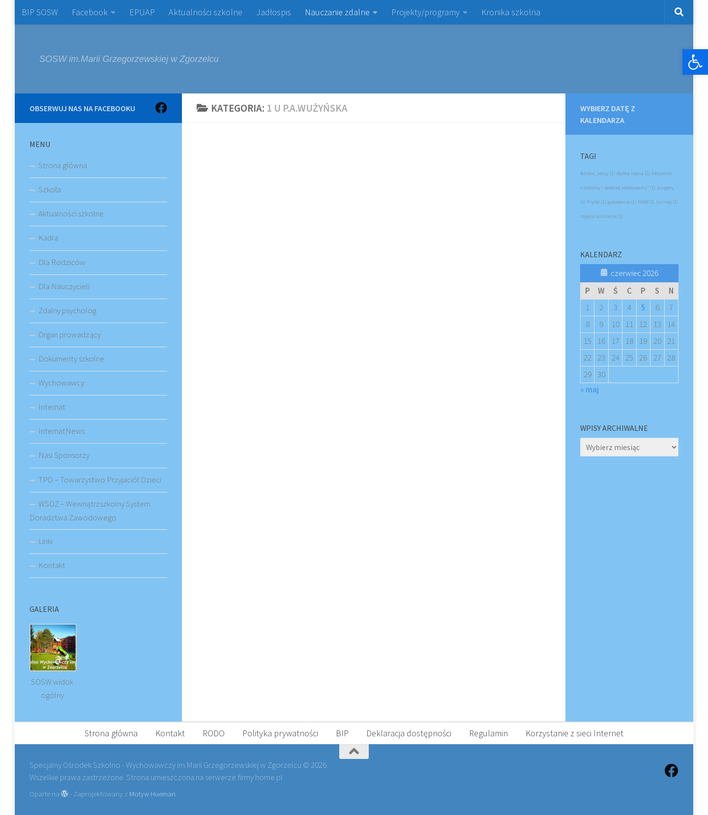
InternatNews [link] (61, 430)
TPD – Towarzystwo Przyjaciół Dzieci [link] (99, 479)
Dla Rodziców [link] (62, 262)
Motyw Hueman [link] (152, 793)
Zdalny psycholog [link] (67, 310)
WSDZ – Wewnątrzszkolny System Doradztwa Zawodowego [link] (90, 510)
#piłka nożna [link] (633, 173)
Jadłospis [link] (273, 12)
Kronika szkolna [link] (510, 12)
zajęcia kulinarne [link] (601, 216)
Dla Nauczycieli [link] (63, 286)
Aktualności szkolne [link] (205, 12)
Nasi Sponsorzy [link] (63, 455)
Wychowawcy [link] (61, 382)
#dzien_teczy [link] (597, 173)
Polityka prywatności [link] (280, 733)
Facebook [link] (90, 12)
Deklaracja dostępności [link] (408, 733)
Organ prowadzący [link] (69, 334)
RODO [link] (214, 733)
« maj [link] (589, 389)
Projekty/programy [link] (425, 12)
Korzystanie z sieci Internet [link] (574, 733)
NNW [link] (646, 202)
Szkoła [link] (49, 189)
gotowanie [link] (622, 202)
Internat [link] (51, 406)
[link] (695, 62)
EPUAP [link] (142, 12)
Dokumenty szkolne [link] (71, 358)
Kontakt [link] (51, 565)
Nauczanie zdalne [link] (337, 12)
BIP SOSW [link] (40, 12)
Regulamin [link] (488, 733)
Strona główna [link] (62, 165)
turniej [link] (667, 202)
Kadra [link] (48, 237)
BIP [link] (342, 733)
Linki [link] (45, 541)
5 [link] (643, 307)
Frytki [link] (596, 202)
